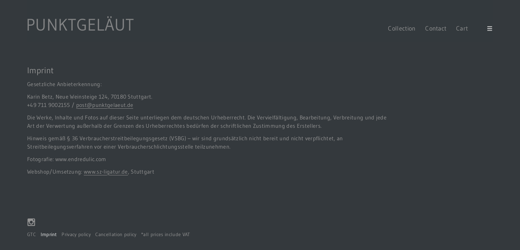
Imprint (49, 235)
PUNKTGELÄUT (80, 24)
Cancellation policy (115, 235)
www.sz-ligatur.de (106, 171)
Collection (401, 28)
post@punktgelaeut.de (104, 104)
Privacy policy (76, 235)
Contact (435, 28)
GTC (31, 235)
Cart (467, 28)
